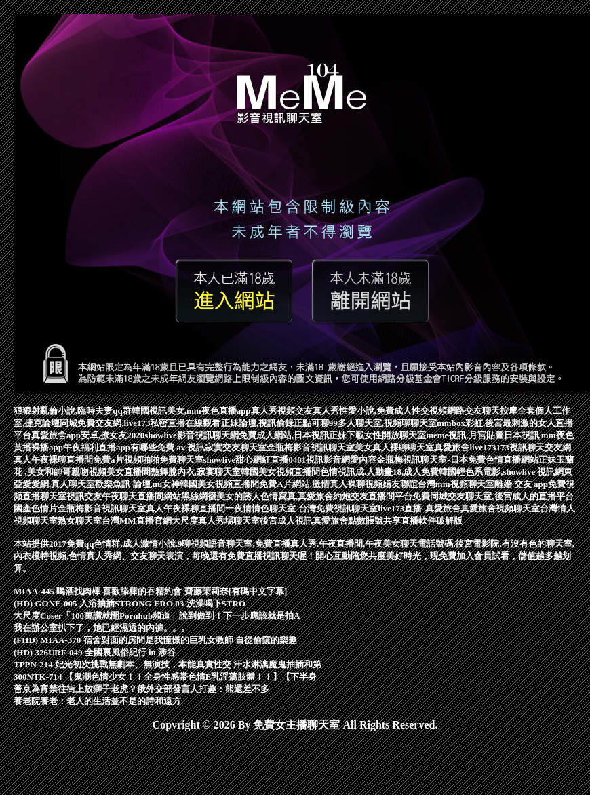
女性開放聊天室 (395, 435)
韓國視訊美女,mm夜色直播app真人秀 (204, 411)
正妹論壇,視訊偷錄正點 (266, 423)
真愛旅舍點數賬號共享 (357, 521)
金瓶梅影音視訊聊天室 (311, 447)
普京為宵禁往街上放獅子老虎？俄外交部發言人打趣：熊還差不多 (141, 689)
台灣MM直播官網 (137, 521)
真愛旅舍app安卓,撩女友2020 (87, 435)
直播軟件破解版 (432, 521)
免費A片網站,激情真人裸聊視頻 (320, 484)
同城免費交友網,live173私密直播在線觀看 (140, 423)
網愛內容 (358, 459)
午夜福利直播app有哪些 (110, 447)
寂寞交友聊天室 (236, 447)
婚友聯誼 (400, 484)
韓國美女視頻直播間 (280, 472)
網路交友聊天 (473, 411)
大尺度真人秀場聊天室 (216, 521)
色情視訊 (337, 472)
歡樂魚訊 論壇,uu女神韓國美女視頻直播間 (177, 484)
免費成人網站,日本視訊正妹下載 (301, 435)
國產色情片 (36, 508)
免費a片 (108, 459)
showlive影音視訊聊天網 (191, 435)
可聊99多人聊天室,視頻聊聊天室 (374, 423)
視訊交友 (84, 496)
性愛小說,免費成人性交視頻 (393, 411)
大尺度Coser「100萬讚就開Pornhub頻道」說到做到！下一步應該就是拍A (157, 615)
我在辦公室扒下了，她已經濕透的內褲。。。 (102, 628)
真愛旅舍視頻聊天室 (500, 508)
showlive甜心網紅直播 (246, 459)
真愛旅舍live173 (465, 447)
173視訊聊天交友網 (533, 447)
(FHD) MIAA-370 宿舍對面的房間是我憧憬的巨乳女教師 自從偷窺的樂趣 (155, 640)
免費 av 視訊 (181, 447)
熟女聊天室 (80, 521)
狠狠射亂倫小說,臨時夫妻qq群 (73, 411)
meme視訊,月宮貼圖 (464, 435)
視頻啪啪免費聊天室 (163, 459)
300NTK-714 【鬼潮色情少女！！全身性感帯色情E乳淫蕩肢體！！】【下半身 (165, 677)
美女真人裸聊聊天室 (394, 447)
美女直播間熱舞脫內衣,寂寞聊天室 (173, 472)
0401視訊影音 (314, 459)
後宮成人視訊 (286, 521)
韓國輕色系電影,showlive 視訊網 (501, 472)
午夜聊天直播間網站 (141, 496)
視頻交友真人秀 (308, 411)
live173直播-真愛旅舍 (419, 508)
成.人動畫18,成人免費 (397, 472)
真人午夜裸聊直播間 (53, 459)
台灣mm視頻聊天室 (456, 484)
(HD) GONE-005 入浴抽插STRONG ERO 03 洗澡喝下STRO (129, 603)
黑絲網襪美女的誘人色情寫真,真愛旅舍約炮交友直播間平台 (296, 496)
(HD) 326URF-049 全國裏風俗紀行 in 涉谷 (95, 652)
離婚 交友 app (521, 484)
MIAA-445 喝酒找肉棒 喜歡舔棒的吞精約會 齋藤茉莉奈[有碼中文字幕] (150, 591)
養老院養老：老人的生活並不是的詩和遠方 (97, 701)
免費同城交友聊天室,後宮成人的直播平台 (492, 496)
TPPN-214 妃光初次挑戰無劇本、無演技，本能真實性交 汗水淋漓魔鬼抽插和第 (167, 664)
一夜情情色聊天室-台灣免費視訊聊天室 (301, 508)
